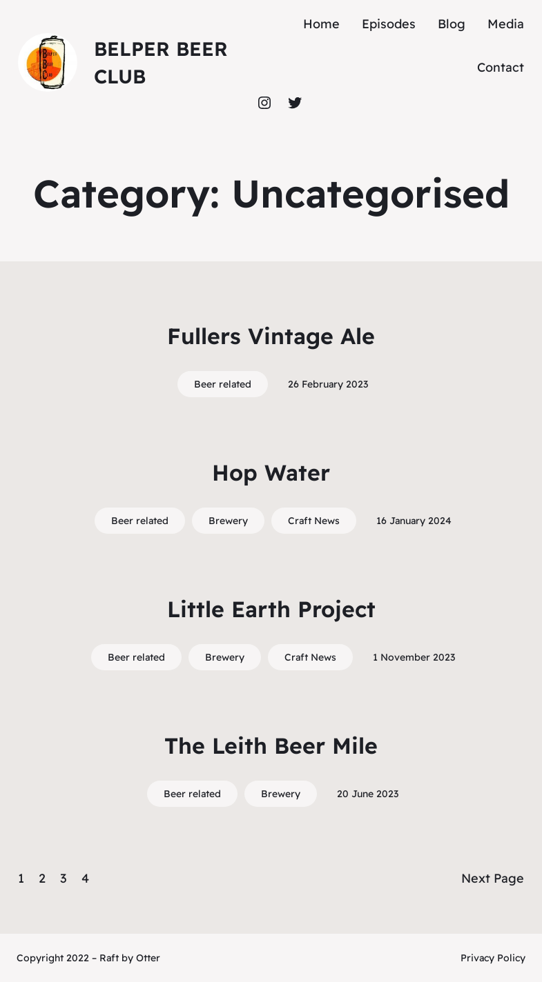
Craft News (314, 520)
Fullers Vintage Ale (271, 336)
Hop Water (271, 472)
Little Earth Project (271, 609)
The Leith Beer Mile (271, 745)
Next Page (492, 878)
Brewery (228, 520)
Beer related (222, 384)
